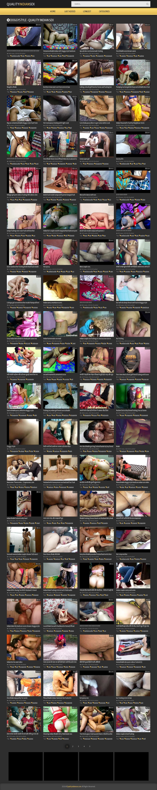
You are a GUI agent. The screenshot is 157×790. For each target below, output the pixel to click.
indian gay (34, 343)
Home (52, 11)
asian (62, 343)
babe (143, 199)
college (21, 451)
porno (85, 487)
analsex (146, 92)
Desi (147, 451)
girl (70, 92)
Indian (21, 343)
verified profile (15, 56)
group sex (145, 379)
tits (32, 56)
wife (141, 92)
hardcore (54, 56)
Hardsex (102, 92)
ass (66, 128)
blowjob (30, 92)
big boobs (104, 415)
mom (72, 307)
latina (56, 487)
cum (92, 128)
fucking (28, 56)
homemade (108, 56)
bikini (19, 271)
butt (59, 307)
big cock (108, 92)
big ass (94, 415)
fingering (136, 415)
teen (23, 56)
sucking (141, 56)
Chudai (36, 451)
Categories (104, 11)
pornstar (66, 379)
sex (48, 56)
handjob (73, 199)
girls (100, 199)
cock (36, 164)
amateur (69, 164)
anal (122, 92)
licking (102, 128)
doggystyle (70, 56)
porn (49, 92)
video (54, 235)
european (93, 667)
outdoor (137, 631)
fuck (137, 451)
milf (64, 56)
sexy (60, 56)
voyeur (109, 343)
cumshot (123, 56)
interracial (108, 128)
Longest (87, 11)
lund (27, 451)
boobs (20, 92)
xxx (99, 415)
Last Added (69, 11)
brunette (104, 523)
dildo (24, 739)
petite (93, 56)
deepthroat (145, 307)
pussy (96, 128)
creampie (86, 56)
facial (19, 739)
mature (98, 343)
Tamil (73, 343)
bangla (31, 523)
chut (31, 451)
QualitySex (21, 4)
